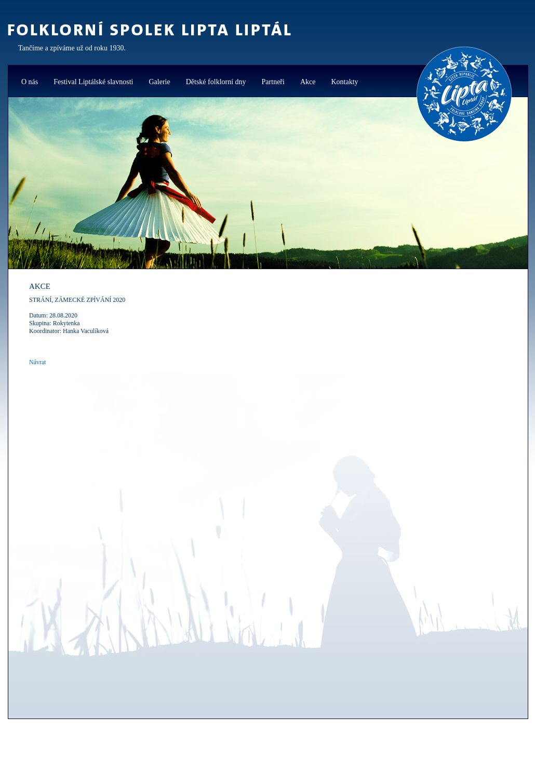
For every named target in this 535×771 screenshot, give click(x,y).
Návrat (37, 362)
